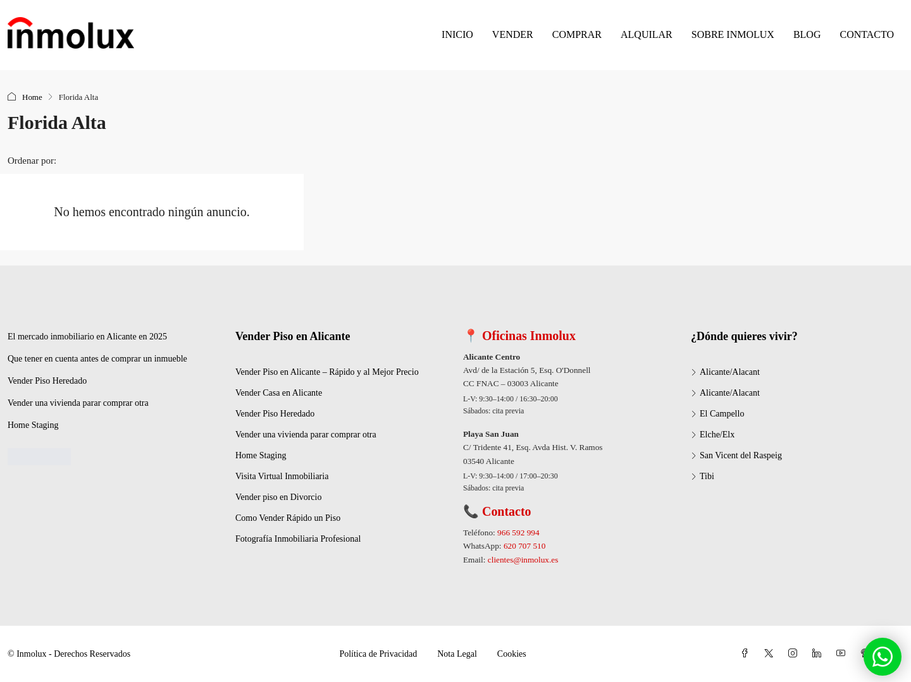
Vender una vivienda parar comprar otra (78, 403)
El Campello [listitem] (717, 413)
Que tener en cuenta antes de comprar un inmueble (97, 358)
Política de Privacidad (378, 654)
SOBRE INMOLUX (732, 34)
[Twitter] (771, 654)
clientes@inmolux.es (523, 559)
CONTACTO (867, 34)
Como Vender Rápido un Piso (287, 518)
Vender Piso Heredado (47, 381)
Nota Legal (457, 654)
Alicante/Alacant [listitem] (725, 372)
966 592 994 (518, 532)
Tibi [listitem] (702, 476)
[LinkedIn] (819, 654)
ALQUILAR (646, 34)
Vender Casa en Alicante (278, 393)
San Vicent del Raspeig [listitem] (736, 455)
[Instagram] (795, 654)
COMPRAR (577, 34)
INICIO (457, 34)
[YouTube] (843, 654)
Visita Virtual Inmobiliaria (281, 476)
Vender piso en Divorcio (278, 497)
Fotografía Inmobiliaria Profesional (298, 539)
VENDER (512, 34)
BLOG (807, 34)
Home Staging (33, 425)
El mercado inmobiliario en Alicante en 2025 (87, 336)
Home (32, 97)
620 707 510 (524, 546)
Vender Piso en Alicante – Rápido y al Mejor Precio (327, 372)
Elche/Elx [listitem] (712, 434)
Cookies (511, 654)
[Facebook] (747, 654)
